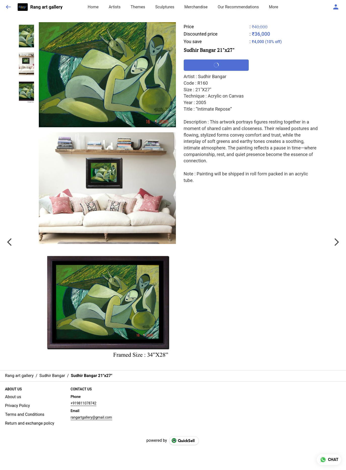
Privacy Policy (17, 405)
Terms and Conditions (24, 414)
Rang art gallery (46, 7)
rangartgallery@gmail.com (91, 417)
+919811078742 (83, 403)
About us (13, 396)
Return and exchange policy (29, 423)
